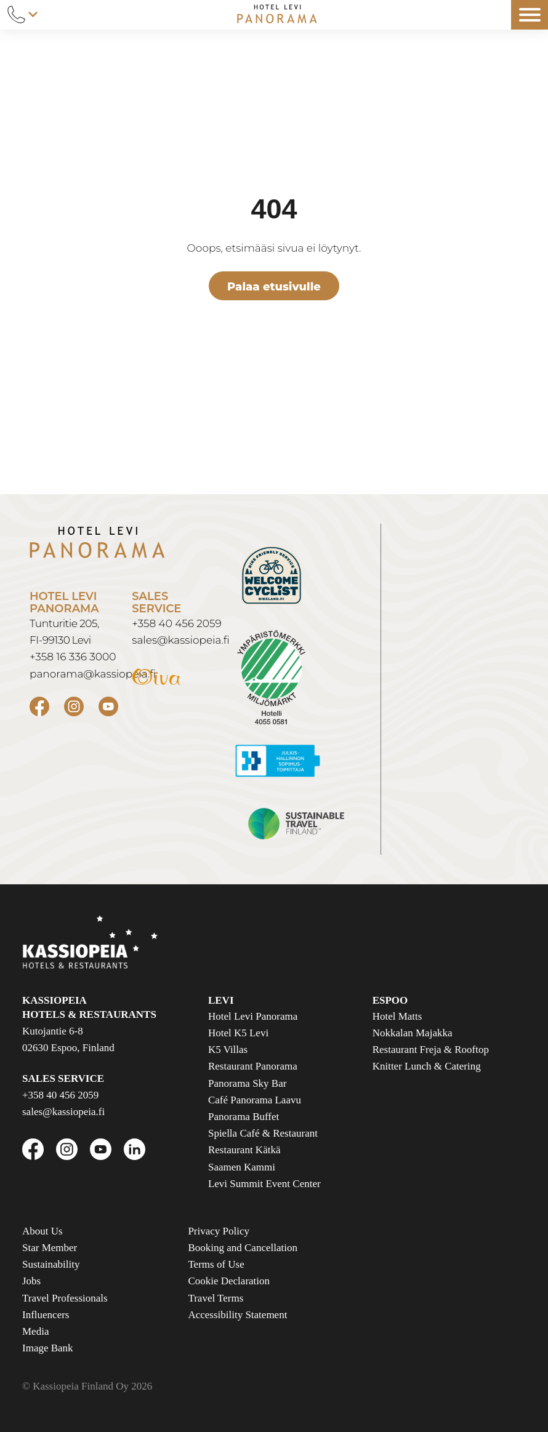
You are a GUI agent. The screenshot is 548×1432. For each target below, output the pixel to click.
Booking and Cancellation (242, 1248)
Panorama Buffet (243, 1116)
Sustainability (51, 1264)
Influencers (45, 1315)
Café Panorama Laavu (254, 1100)
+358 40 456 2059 (177, 623)
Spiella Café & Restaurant (263, 1133)
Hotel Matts (397, 1016)
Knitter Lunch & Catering (427, 1066)
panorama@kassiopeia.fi (93, 674)
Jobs (31, 1281)
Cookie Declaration (229, 1281)
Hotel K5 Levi (238, 1033)
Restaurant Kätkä (244, 1150)
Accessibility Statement (237, 1315)
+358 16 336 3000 (73, 656)
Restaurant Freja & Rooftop (431, 1049)
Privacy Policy (218, 1231)
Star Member (49, 1248)
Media (35, 1331)
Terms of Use (216, 1264)
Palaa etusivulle (274, 287)
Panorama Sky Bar (247, 1083)
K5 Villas (228, 1049)
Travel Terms (215, 1298)
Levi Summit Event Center (264, 1184)
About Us (42, 1231)
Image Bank (47, 1348)
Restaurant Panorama (252, 1066)
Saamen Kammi (241, 1167)
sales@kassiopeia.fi (180, 640)
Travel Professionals (65, 1298)
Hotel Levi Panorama (252, 1016)
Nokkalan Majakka (413, 1033)
